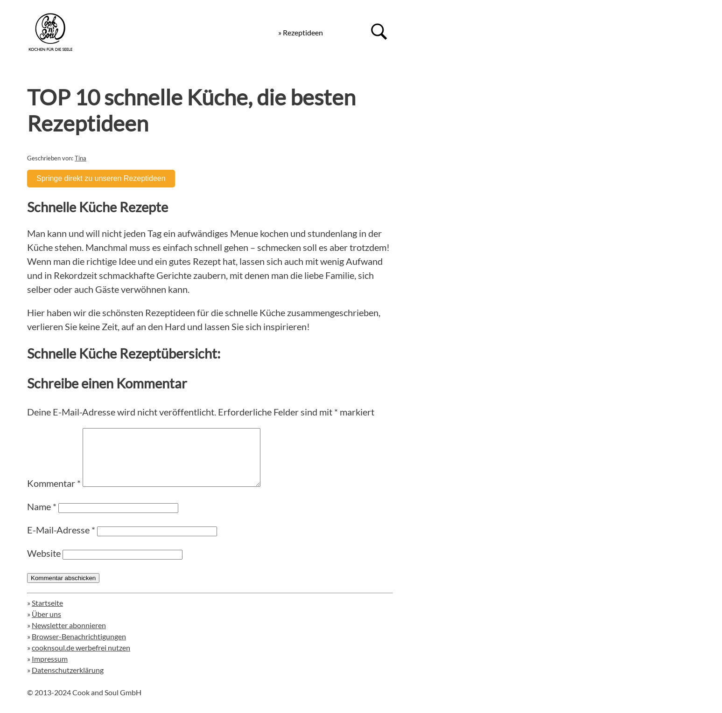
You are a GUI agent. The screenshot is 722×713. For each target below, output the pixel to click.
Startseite (47, 613)
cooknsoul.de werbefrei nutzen (81, 658)
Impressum (50, 669)
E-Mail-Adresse (61, 541)
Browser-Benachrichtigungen (79, 647)
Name (41, 517)
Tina (80, 158)
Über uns (46, 625)
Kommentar (54, 494)
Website (44, 564)
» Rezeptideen (300, 32)
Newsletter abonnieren (69, 636)
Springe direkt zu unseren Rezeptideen (101, 178)
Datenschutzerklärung (68, 681)
